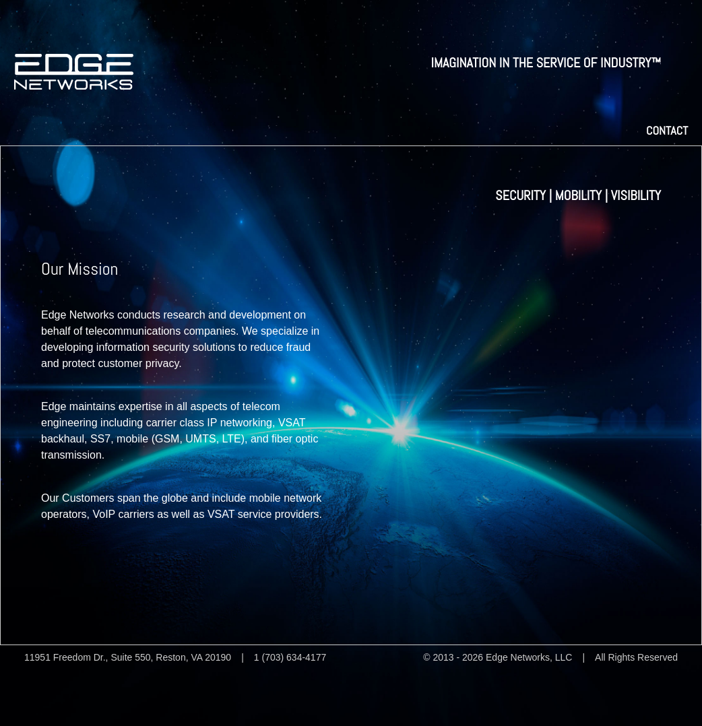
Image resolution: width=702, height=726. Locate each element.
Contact (667, 130)
